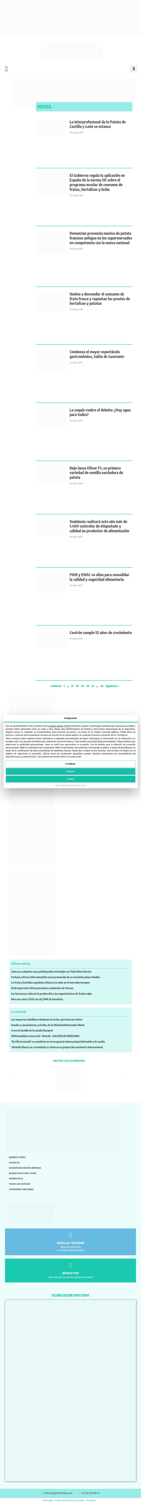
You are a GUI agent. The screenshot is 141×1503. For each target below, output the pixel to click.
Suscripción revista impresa (25, 1167)
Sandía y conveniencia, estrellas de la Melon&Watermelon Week (47, 1025)
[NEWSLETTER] (70, 1265)
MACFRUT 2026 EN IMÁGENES (69, 1060)
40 (87, 686)
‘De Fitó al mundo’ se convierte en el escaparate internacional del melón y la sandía (58, 1041)
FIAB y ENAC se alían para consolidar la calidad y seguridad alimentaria (99, 577)
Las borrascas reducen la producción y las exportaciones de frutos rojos (51, 993)
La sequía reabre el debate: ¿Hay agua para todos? (100, 412)
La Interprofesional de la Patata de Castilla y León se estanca (98, 124)
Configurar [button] (91, 1500)
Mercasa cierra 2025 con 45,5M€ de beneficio (37, 999)
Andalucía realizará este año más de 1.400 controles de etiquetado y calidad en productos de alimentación (99, 526)
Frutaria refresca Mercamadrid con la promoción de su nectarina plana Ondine (55, 977)
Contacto (14, 1162)
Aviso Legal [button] (48, 1500)
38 (77, 686)
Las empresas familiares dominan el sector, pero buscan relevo (46, 1019)
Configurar (70, 764)
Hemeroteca (16, 1178)
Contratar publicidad (21, 1189)
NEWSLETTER (70, 1273)
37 (72, 686)
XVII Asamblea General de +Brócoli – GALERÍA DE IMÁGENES (45, 1036)
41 (93, 686)
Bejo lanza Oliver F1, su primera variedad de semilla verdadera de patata (96, 472)
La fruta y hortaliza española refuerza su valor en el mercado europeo (50, 982)
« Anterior (55, 686)
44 (101, 686)
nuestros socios (55, 726)
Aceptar (70, 779)
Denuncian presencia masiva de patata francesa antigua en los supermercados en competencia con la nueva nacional (101, 238)
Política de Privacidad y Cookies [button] (69, 1500)
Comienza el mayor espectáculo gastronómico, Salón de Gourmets (97, 354)
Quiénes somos (17, 1157)
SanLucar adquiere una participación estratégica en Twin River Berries (51, 971)
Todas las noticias (19, 1184)
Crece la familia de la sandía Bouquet (32, 1030)
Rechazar (70, 771)
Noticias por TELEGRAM (70, 1243)
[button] (6, 68)
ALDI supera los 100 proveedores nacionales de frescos (42, 988)
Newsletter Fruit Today (22, 1173)
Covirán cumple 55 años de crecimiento (101, 632)
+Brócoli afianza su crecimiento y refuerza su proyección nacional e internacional (57, 1047)
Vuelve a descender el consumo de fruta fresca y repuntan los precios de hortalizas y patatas (100, 298)
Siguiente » (112, 686)
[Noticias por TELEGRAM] (70, 1235)
